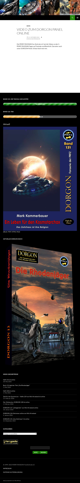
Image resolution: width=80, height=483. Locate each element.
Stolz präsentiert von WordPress (12, 480)
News (28, 26)
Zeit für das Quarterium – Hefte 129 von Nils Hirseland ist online (24, 396)
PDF (9, 232)
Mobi (18, 232)
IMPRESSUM (7, 468)
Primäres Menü (77, 17)
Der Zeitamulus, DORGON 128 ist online (16, 402)
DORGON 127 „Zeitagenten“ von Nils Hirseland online (20, 408)
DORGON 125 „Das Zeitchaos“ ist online (16, 419)
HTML (14, 232)
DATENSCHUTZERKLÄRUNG (12, 472)
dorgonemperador (33, 39)
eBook (5, 232)
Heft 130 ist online (9, 391)
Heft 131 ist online (9, 380)
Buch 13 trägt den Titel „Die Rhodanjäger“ (16, 385)
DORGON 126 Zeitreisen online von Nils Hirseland (19, 413)
